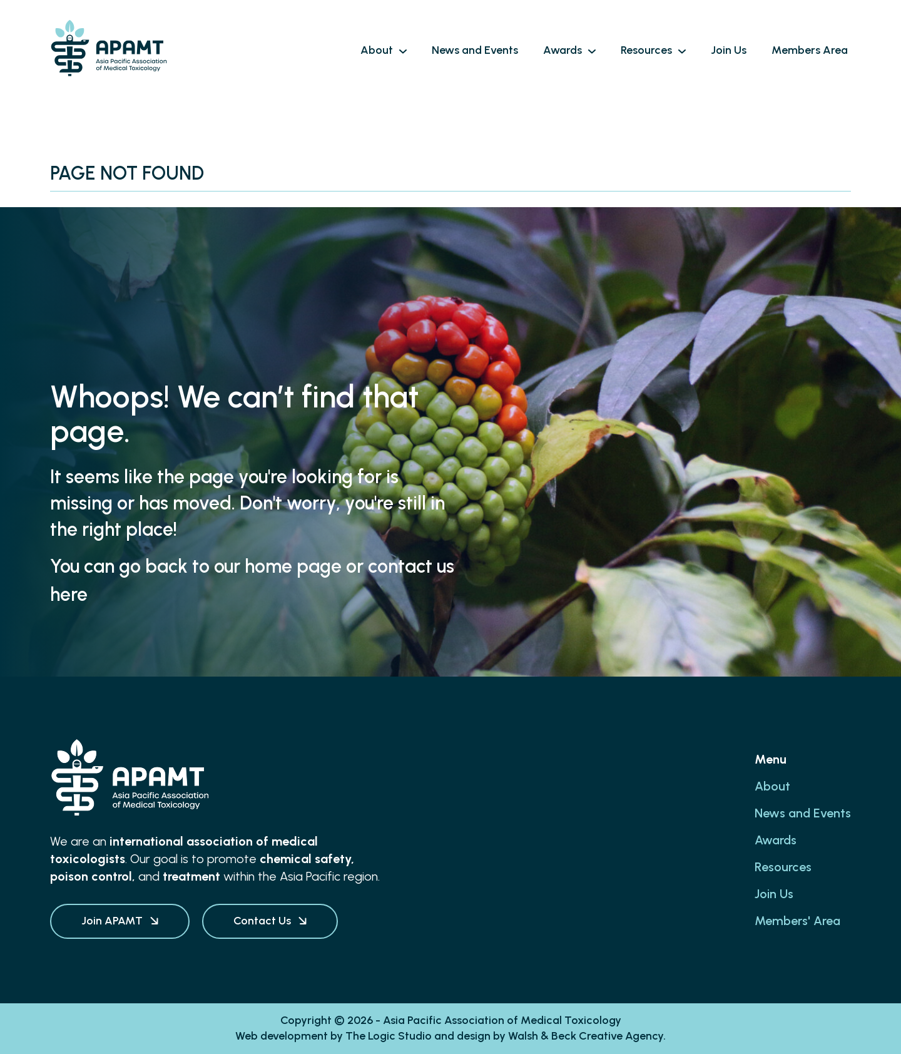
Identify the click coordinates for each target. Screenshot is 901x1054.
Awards (776, 839)
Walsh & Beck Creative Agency (585, 1036)
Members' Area (797, 920)
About (772, 786)
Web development (281, 1036)
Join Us (774, 893)
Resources (783, 866)
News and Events (803, 813)
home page (293, 566)
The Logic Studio (388, 1036)
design (474, 1036)
